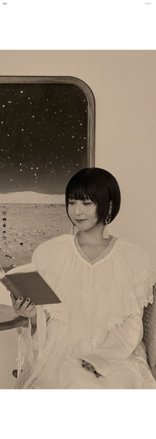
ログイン (148, 4)
